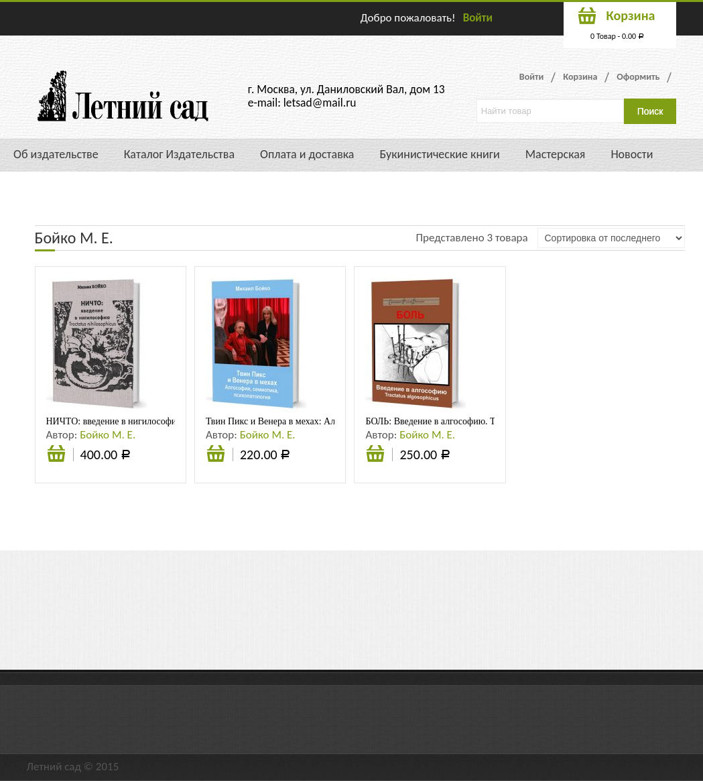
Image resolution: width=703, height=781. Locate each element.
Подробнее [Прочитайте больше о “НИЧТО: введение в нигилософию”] (56, 455)
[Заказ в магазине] (611, 238)
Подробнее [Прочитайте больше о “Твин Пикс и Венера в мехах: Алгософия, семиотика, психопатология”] (216, 455)
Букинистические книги (439, 154)
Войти (478, 18)
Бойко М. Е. (107, 435)
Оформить (638, 76)
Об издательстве (56, 154)
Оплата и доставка (307, 154)
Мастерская (555, 154)
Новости (632, 154)
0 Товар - (617, 36)
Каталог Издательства (179, 154)
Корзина (580, 76)
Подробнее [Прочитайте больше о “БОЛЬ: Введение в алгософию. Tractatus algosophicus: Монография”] (375, 455)
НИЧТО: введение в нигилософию (115, 421)
